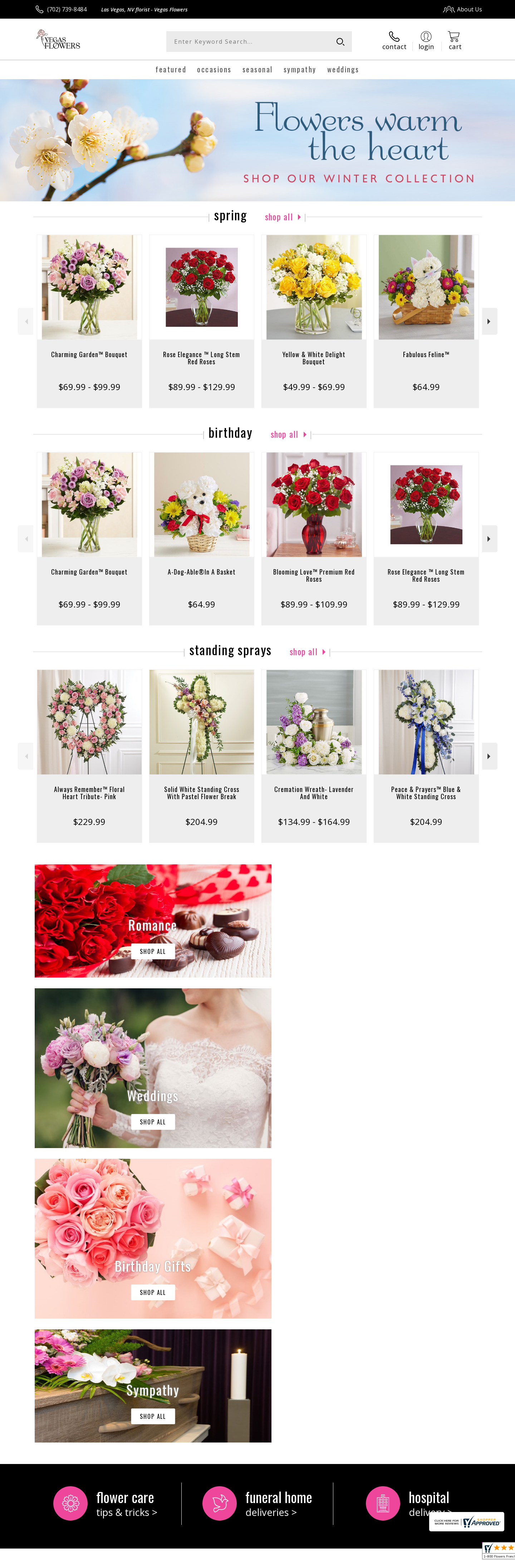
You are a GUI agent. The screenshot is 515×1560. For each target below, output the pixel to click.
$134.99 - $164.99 (314, 821)
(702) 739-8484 (67, 9)
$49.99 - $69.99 (314, 387)
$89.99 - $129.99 (201, 387)
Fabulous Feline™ (426, 354)
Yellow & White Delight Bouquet (314, 358)
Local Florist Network (419, 1552)
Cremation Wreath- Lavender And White (314, 792)
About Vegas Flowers (66, 1268)
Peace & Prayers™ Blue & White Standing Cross (426, 792)
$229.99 (89, 821)
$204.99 (201, 821)
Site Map (463, 1552)
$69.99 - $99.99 (89, 387)
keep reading (77, 1284)
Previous (25, 321)
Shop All (279, 216)
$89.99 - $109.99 (314, 604)
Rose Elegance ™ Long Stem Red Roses (201, 358)
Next (489, 321)
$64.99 (426, 387)
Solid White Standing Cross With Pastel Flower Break (201, 792)
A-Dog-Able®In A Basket (202, 571)
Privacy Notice (368, 1552)
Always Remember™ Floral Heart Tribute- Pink (89, 792)
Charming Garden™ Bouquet (89, 354)
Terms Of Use (326, 1552)
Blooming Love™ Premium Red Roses (314, 575)
